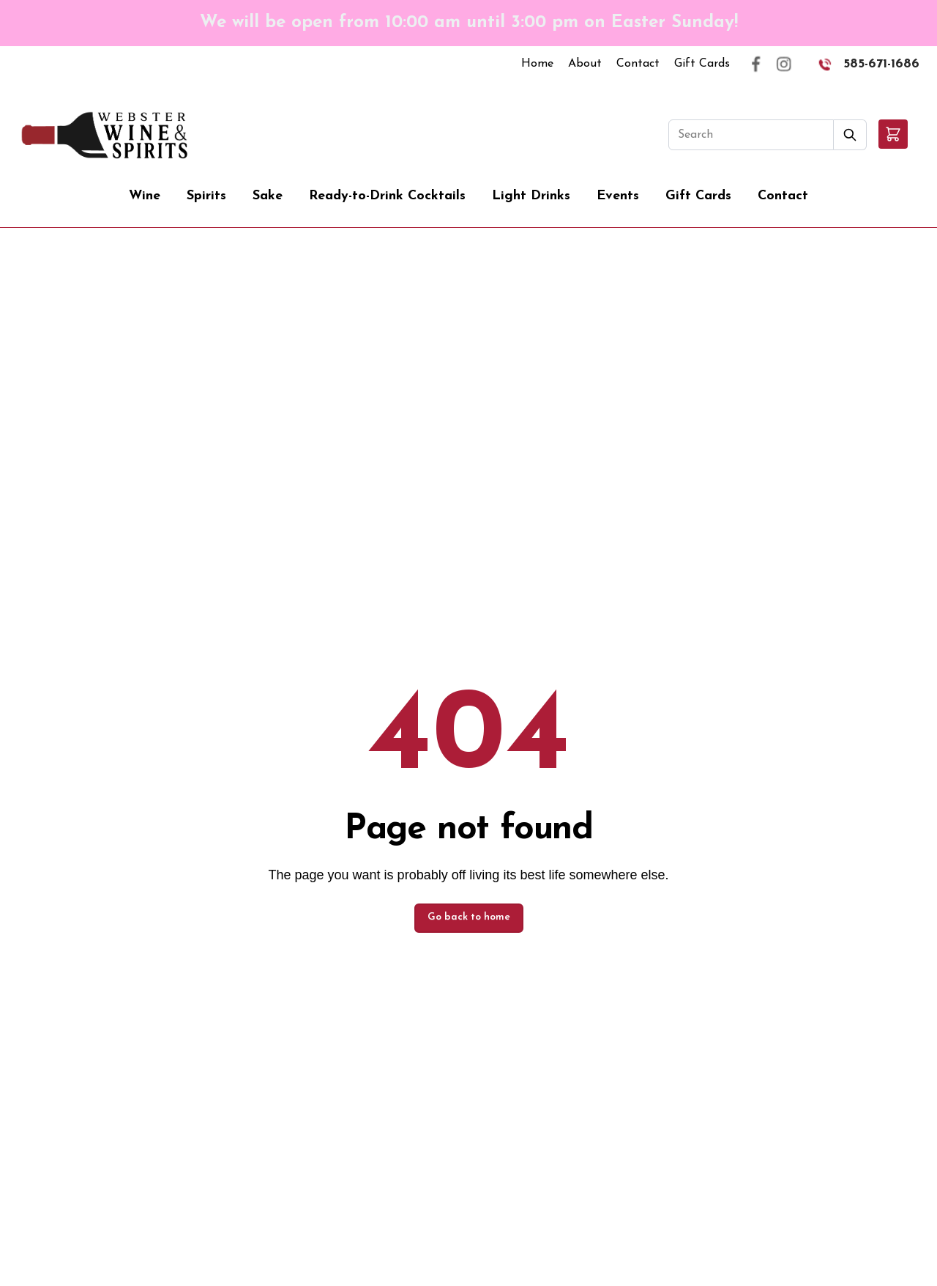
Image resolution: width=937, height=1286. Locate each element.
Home (537, 64)
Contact (638, 64)
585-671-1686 (881, 64)
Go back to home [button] (469, 917)
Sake (268, 196)
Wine (144, 196)
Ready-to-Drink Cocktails (387, 196)
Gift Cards (702, 64)
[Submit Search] (850, 134)
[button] (893, 134)
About (585, 64)
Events (618, 196)
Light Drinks (531, 196)
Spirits (206, 196)
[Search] (751, 134)
